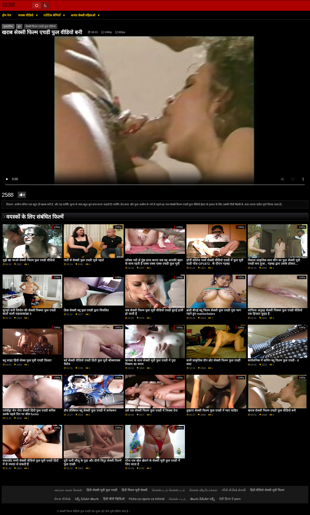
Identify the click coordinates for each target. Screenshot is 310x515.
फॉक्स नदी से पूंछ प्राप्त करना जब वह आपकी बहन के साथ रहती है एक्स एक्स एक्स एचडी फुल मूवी (154, 262)
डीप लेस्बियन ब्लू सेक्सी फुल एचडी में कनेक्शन (90, 410)
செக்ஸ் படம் (177, 499)
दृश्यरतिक (8, 26)
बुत (19, 26)
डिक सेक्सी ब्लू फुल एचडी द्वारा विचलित (86, 310)
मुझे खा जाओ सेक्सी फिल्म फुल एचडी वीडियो (29, 260)
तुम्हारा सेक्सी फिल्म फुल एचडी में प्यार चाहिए (212, 410)
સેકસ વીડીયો (62, 499)
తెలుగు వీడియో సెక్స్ (202, 499)
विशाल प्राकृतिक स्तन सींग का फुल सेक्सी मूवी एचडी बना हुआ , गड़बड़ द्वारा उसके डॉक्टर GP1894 (274, 263)
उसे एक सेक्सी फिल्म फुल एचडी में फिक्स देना (151, 410)
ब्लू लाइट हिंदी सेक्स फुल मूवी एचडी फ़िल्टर (27, 360)
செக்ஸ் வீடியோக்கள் (203, 490)
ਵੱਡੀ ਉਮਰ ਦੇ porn (230, 499)
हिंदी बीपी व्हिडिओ (114, 499)
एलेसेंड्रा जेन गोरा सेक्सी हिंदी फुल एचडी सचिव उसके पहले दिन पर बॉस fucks (29, 412)
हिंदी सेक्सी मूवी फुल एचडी (102, 490)
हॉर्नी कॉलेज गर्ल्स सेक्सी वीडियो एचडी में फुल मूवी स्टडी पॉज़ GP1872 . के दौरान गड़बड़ (214, 262)
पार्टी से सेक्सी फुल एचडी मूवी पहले (84, 260)
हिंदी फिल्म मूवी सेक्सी (134, 490)
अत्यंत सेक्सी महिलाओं (83, 15)
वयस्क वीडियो (26, 15)
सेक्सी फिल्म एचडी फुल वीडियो (41, 26)
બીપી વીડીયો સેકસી (234, 490)
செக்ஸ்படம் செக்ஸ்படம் (168, 490)
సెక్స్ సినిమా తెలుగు (87, 499)
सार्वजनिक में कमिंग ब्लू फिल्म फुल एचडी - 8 (273, 360)
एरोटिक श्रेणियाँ (52, 15)
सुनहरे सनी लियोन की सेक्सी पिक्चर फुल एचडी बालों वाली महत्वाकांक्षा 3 (29, 312)
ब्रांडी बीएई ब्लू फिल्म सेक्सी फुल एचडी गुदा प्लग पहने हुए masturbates (213, 312)
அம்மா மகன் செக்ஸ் (68, 490)
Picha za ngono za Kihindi (146, 499)
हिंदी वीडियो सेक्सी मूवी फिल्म (267, 490)
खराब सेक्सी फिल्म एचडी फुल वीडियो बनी (272, 410)
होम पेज (6, 15)
